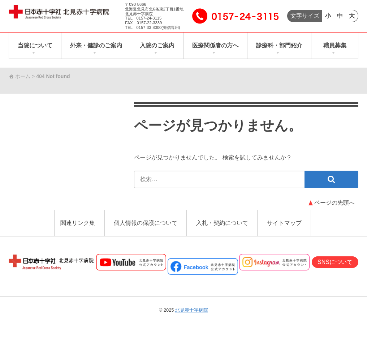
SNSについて (335, 262)
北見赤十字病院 (191, 310)
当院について (35, 45)
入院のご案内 (157, 45)
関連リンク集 (77, 223)
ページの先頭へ (334, 203)
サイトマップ (284, 223)
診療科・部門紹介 (279, 45)
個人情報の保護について (145, 223)
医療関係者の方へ (215, 45)
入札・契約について (222, 223)
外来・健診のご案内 (96, 45)
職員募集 (334, 45)
